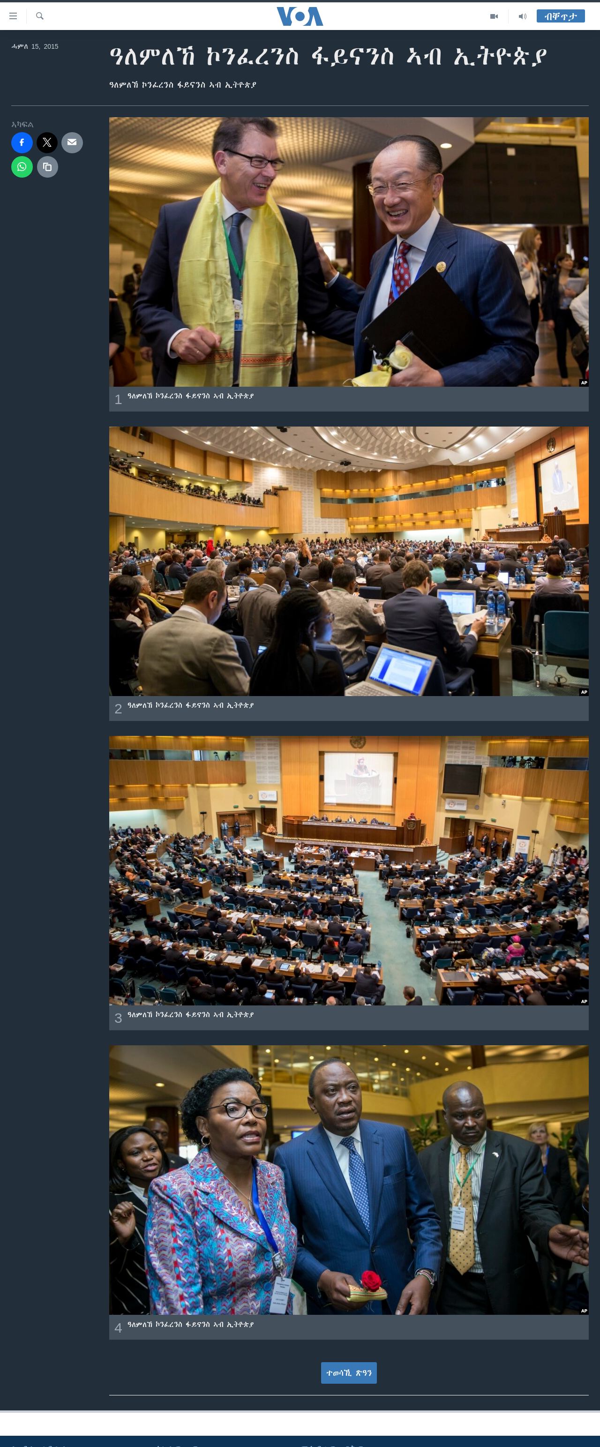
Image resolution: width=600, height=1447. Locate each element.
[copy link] (48, 167)
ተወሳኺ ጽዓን (349, 1373)
